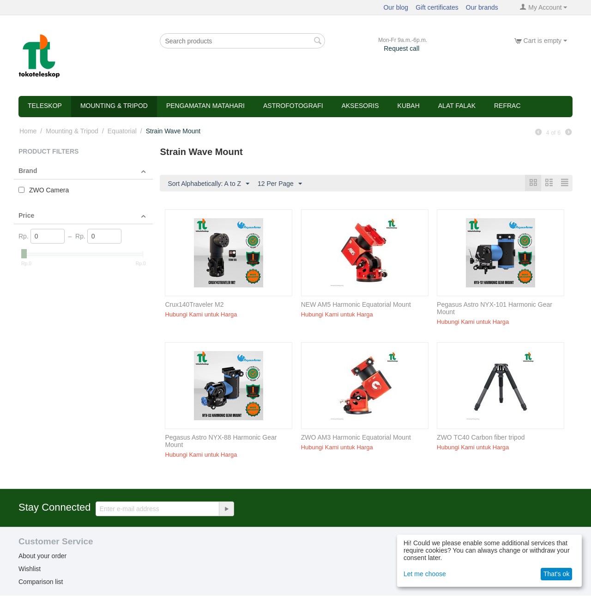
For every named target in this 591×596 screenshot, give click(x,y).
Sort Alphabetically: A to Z (208, 184)
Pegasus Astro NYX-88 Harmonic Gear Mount (221, 441)
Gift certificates (437, 7)
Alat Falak (457, 105)
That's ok (556, 574)
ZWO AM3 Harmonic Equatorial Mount (356, 437)
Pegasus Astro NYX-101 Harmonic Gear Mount (494, 308)
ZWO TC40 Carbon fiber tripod (481, 437)
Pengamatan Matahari (205, 105)
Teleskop (45, 105)
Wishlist (29, 569)
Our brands (482, 7)
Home (27, 131)
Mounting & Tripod (114, 105)
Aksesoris (360, 105)
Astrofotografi (293, 105)
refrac (507, 105)
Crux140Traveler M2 (194, 305)
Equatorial (122, 131)
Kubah (409, 105)
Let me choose (425, 574)
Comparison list (40, 582)
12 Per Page (280, 184)
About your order (42, 556)
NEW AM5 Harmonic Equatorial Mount (356, 305)
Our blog (395, 7)
